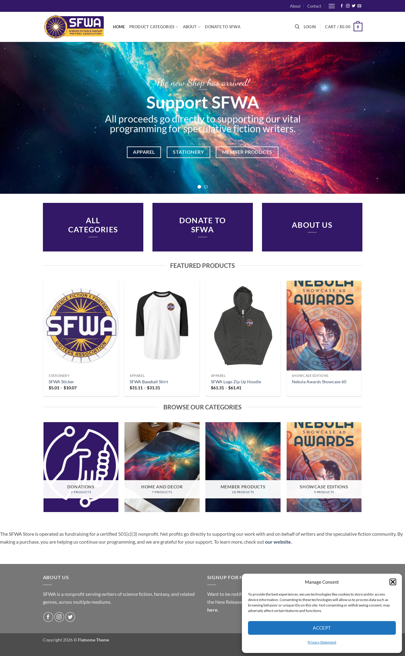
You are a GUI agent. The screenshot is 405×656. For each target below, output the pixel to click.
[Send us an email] (359, 6)
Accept (322, 627)
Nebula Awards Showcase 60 (319, 381)
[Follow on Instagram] (348, 6)
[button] (393, 582)
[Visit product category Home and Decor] (162, 467)
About (295, 6)
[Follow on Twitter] (353, 6)
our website (278, 542)
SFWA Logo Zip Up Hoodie (236, 381)
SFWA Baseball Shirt (149, 381)
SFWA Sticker (61, 381)
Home (119, 26)
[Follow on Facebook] (342, 6)
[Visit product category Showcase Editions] (324, 467)
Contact (314, 6)
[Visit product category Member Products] (243, 467)
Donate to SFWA (222, 26)
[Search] (297, 26)
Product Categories (154, 27)
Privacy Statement (322, 642)
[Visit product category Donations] (81, 467)
